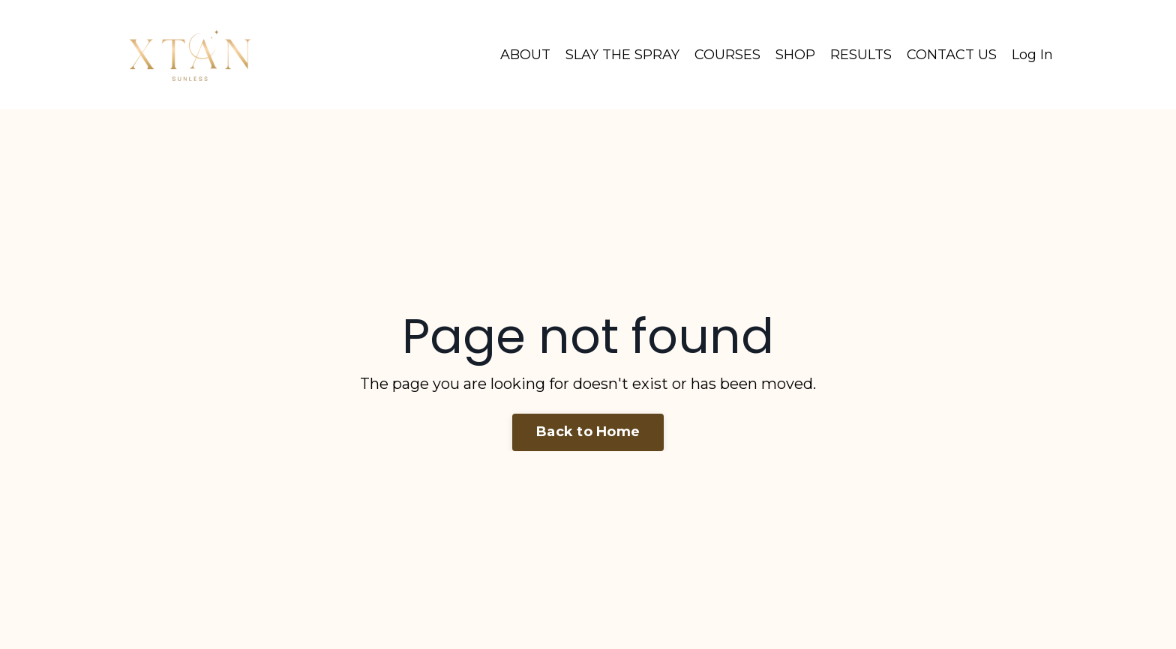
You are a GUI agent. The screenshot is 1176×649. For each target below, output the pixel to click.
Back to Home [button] (588, 431)
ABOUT (525, 54)
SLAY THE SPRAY (623, 54)
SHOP (795, 54)
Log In (1032, 54)
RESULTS (861, 54)
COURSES (727, 54)
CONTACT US (952, 54)
